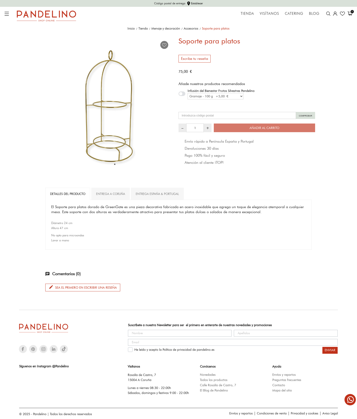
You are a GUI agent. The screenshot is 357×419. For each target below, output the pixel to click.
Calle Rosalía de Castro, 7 (218, 385)
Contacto (278, 385)
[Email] (233, 342)
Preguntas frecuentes (286, 380)
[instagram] (43, 349)
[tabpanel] (110, 107)
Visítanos (269, 13)
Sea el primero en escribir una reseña (83, 287)
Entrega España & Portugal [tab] (157, 194)
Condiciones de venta (272, 413)
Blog (314, 13)
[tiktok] (64, 349)
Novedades (208, 375)
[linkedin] (53, 349)
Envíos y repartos (284, 375)
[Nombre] (180, 333)
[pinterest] (33, 349)
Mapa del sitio (282, 390)
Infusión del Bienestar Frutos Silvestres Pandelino (221, 91)
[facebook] (23, 349)
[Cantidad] (195, 128)
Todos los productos (213, 380)
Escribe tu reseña (194, 58)
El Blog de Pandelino (214, 390)
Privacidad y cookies (304, 413)
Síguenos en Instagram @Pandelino (44, 366)
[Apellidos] (286, 333)
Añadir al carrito (264, 128)
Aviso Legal (330, 413)
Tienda (247, 13)
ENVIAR (330, 350)
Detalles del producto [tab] (67, 194)
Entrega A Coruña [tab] (110, 194)
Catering (294, 13)
